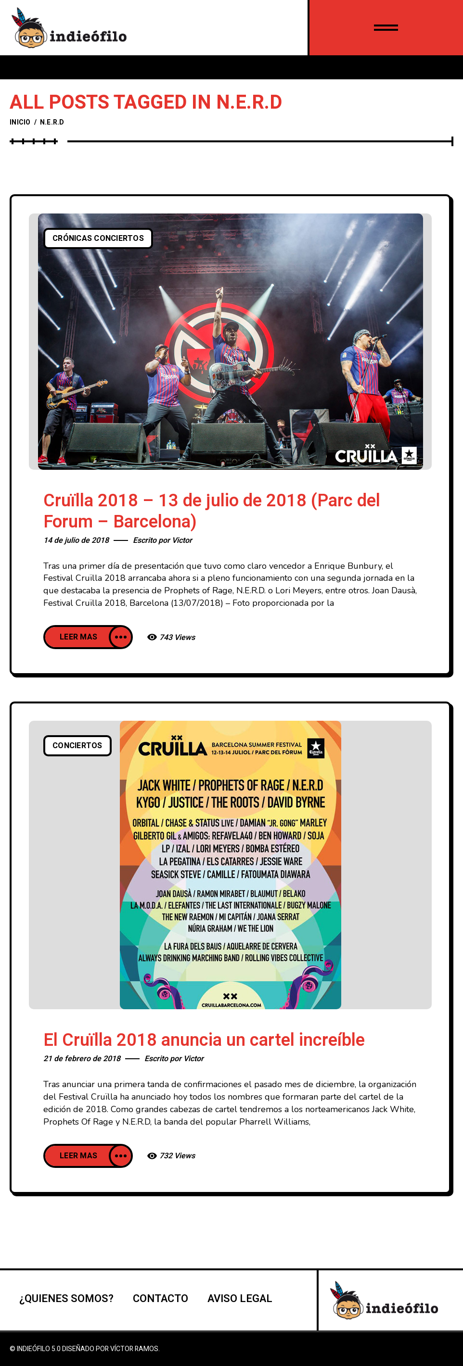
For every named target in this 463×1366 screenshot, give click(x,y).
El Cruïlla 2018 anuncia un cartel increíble (204, 1040)
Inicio (20, 122)
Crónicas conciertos (98, 238)
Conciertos (77, 746)
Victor (182, 540)
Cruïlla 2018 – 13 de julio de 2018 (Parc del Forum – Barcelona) (211, 511)
